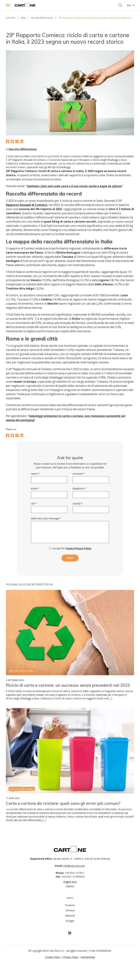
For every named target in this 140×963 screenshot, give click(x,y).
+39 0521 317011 (74, 873)
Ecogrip (70, 920)
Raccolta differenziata (23, 149)
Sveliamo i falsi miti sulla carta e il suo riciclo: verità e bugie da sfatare (74, 186)
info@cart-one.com (74, 865)
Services (70, 910)
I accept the (70, 548)
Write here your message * (46, 518)
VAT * (33, 503)
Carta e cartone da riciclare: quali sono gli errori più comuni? (63, 803)
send (70, 557)
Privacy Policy (70, 957)
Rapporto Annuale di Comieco (26, 205)
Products (70, 905)
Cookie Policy (52, 957)
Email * (35, 488)
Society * (78, 503)
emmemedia (88, 957)
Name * (35, 473)
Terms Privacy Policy (78, 548)
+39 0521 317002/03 (72, 876)
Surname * (79, 473)
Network (70, 915)
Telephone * (79, 488)
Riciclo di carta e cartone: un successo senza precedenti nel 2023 (68, 685)
